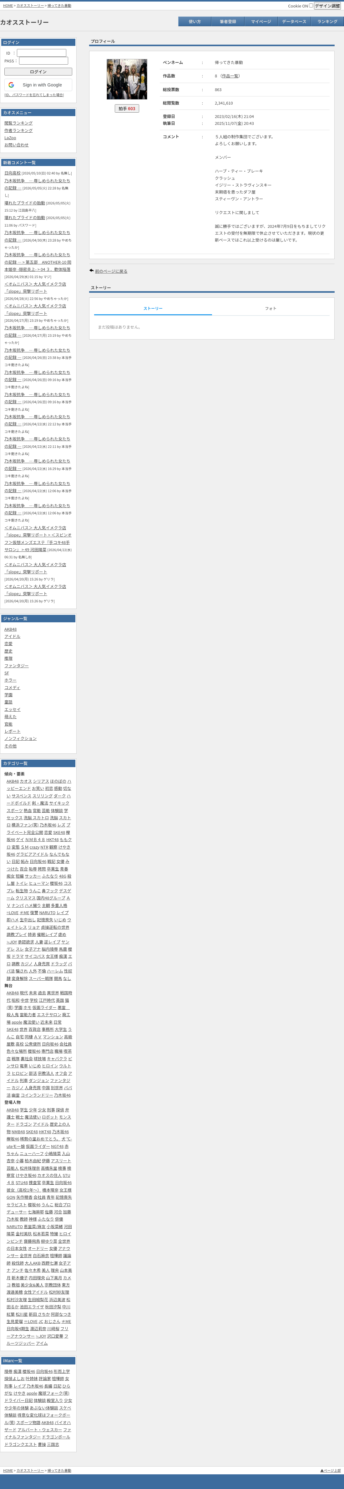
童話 (8, 702)
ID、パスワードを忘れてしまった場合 (34, 94)
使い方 (195, 21)
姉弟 (32, 934)
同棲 (29, 1037)
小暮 (20, 1160)
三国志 (53, 1444)
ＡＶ (38, 1037)
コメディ (12, 687)
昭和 (16, 1000)
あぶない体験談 (44, 1408)
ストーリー (153, 308)
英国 (60, 1000)
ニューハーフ (32, 1153)
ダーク (59, 796)
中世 (25, 1000)
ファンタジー (16, 666)
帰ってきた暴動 (59, 5)
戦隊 (16, 1058)
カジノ (27, 964)
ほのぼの (58, 781)
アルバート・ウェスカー (40, 1430)
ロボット (50, 1117)
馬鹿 (63, 949)
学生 (24, 1110)
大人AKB (33, 1263)
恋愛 (8, 643)
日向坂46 (38, 861)
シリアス (41, 781)
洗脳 (54, 817)
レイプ (62, 912)
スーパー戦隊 (41, 978)
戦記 (51, 861)
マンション (53, 1037)
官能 (8, 724)
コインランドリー (37, 1095)
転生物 (22, 891)
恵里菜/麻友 (35, 1226)
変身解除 (20, 978)
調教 (16, 964)
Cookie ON (300, 6)
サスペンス (22, 796)
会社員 (65, 1044)
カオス (26, 781)
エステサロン (49, 1014)
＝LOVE (31, 1321)
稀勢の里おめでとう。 (40, 1139)
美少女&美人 (32, 1285)
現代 (24, 993)
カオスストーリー (30, 5)
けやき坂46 (26, 1175)
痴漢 (63, 956)
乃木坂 (13, 1219)
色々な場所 (17, 1051)
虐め (62, 934)
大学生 (61, 1029)
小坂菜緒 (55, 1226)
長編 (48, 1386)
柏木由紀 (33, 1160)
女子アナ (33, 949)
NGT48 (57, 1146)
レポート (12, 731)
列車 (24, 1080)
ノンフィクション (20, 738)
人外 (33, 971)
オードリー (38, 1248)
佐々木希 (32, 1270)
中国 (46, 1087)
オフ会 (61, 1073)
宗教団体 (53, 1285)
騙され (22, 971)
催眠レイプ (47, 934)
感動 (58, 788)
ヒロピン (20, 1073)
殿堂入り (55, 1400)
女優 (60, 861)
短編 (20, 876)
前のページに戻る (111, 271)
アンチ (17, 1270)
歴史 (8, 651)
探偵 (60, 1110)
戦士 (20, 1117)
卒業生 (53, 869)
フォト (270, 308)
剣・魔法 (40, 803)
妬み (25, 861)
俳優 (59, 1219)
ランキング (327, 21)
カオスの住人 (49, 1175)
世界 (23, 1029)
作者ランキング (18, 130)
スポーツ (15, 810)
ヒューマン (39, 883)
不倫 (42, 971)
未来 (33, 993)
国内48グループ (51, 898)
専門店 (47, 1051)
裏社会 (27, 1058)
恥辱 (33, 869)
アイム (42, 1343)
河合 (58, 1212)
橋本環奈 (50, 1190)
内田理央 (37, 1278)
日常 (57, 1022)
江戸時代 (47, 1000)
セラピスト (17, 1204)
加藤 (67, 1212)
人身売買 (42, 964)
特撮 (54, 1234)
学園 (8, 695)
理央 (55, 1270)
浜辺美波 (57, 1299)
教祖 (16, 1285)
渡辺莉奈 (38, 1328)
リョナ (34, 927)
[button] (38, 85)
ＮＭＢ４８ (35, 839)
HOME (8, 5)
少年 (33, 1110)
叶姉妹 (32, 1378)
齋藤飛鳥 (32, 1241)
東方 (66, 1285)
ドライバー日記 (18, 1400)
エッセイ (12, 709)
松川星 (22, 1314)
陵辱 (8, 1371)
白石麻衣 (41, 1255)
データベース (294, 21)
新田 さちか (39, 1314)
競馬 (58, 978)
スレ (20, 949)
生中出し (28, 920)
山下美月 (54, 1278)
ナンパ (18, 905)
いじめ (60, 920)
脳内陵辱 (50, 949)
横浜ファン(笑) (25, 825)
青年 (51, 1197)
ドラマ (18, 956)
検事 (62, 1168)
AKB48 (10, 629)
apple (17, 1022)
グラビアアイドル (32, 854)
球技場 (40, 1058)
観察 (53, 847)
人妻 (39, 942)
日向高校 (12, 173)
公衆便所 (33, 1044)
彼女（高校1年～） (24, 1190)
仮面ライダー (45, 1007)
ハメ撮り (33, 905)
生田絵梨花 (38, 1299)
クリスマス (26, 898)
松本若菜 (41, 1234)
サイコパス (35, 956)
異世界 (53, 993)
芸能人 (13, 1168)
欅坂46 (13, 1139)
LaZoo (10, 137)
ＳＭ (25, 847)
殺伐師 (18, 1263)
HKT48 (52, 839)
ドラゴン (24, 1124)
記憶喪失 (45, 920)
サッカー (33, 876)
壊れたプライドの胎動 (24, 203)
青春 (64, 869)
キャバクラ (57, 1058)
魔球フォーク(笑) (53, 1393)
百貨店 (34, 1029)
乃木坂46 (48, 825)
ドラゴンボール (56, 1437)
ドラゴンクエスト (20, 1444)
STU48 (22, 1182)
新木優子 (20, 1278)
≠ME (24, 912)
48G (62, 876)
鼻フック (50, 891)
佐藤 (49, 1212)
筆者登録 (228, 21)
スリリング (42, 796)
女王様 (52, 956)
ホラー (10, 680)
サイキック (59, 803)
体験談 (57, 810)
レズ (61, 825)
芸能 (46, 810)
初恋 (49, 788)
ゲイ (20, 839)
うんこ (35, 891)
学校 (34, 1000)
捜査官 (35, 1182)
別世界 (57, 1087)
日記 (16, 861)
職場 (58, 1051)
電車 (24, 1066)
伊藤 (46, 1160)
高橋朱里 (49, 1168)
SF (6, 673)
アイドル (12, 636)
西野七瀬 (50, 1263)
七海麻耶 (36, 1212)
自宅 (20, 1037)
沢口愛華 (55, 1336)
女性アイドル (36, 1292)
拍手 (127, 108)
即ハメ (13, 920)
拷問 (42, 869)
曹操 (42, 1444)
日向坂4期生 (18, 1328)
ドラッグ (59, 964)
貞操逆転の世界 (55, 927)
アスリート (61, 1160)
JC (40, 1321)
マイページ (261, 21)
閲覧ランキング (18, 123)
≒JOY (12, 942)
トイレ (22, 883)
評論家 (45, 1378)
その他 (10, 746)
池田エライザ (32, 1307)
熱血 (28, 810)
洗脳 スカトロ (36, 817)
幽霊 (16, 1095)
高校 (20, 1044)
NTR (44, 847)
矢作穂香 (24, 1197)
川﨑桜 (53, 1328)
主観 (46, 905)
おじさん (52, 1321)
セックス (15, 817)
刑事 (51, 1110)
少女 (42, 1110)
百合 (24, 869)
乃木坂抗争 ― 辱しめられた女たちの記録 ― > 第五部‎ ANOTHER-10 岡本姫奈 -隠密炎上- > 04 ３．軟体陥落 (37, 262)
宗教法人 (46, 1073)
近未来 (46, 1022)
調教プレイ (17, 934)
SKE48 (59, 832)
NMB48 (18, 1131)
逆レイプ (52, 942)
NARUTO (47, 912)
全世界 (26, 1255)
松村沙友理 (17, 1299)
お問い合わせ (16, 145)
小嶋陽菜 (53, 1153)
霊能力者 (28, 1014)
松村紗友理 (59, 1292)
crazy (34, 847)
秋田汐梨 (53, 1307)
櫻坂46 (56, 883)
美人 (46, 1270)
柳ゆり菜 (49, 1241)
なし (67, 978)
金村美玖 (24, 1234)
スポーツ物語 (28, 1422)
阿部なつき (61, 1314)
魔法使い (31, 1022)
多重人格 (59, 905)
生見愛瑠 (15, 1321)
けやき (19, 1393)
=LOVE (12, 912)
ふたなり (50, 876)
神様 (33, 1219)
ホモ (27, 1007)
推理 (8, 658)
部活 (33, 1073)
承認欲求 (26, 942)
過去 (42, 993)
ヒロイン (50, 1066)
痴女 (11, 876)
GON (11, 1197)
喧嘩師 (56, 1255)
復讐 (34, 912)
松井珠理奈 (30, 1168)
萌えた (10, 716)
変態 (16, 847)
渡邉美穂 (15, 1292)
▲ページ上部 (330, 1470)
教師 (24, 1219)
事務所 (48, 1029)
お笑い (38, 788)
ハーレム (55, 971)
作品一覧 (230, 76)
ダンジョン (39, 1080)
